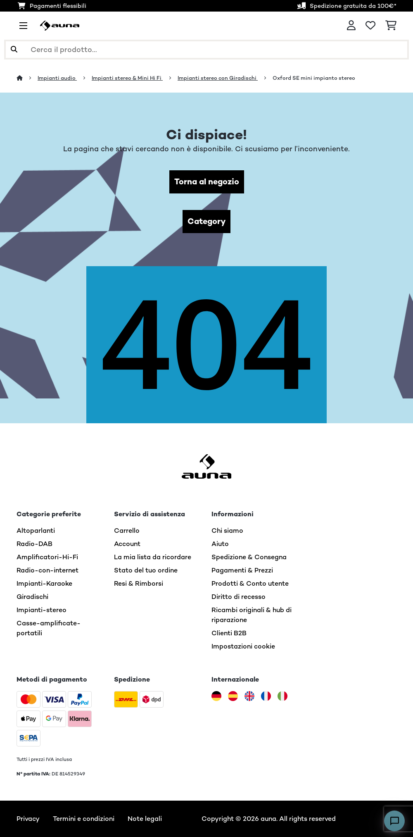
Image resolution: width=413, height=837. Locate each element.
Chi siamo (227, 530)
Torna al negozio (206, 181)
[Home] (27, 77)
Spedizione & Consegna (249, 557)
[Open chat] (394, 821)
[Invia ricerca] (14, 50)
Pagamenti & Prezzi (242, 570)
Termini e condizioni (83, 818)
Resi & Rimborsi (138, 583)
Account (127, 543)
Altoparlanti (36, 530)
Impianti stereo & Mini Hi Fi (127, 77)
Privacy (28, 818)
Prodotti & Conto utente (250, 583)
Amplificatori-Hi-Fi (47, 557)
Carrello (127, 530)
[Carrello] (390, 25)
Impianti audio (57, 77)
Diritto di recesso (238, 596)
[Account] (351, 25)
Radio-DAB (34, 543)
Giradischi (32, 596)
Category (206, 221)
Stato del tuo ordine (146, 570)
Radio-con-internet (47, 570)
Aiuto (220, 543)
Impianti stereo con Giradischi (218, 77)
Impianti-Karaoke (44, 583)
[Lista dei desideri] (370, 25)
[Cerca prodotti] (206, 50)
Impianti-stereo (41, 610)
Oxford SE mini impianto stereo (314, 77)
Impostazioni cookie (243, 646)
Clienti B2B (229, 633)
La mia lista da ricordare (152, 557)
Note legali (145, 818)
